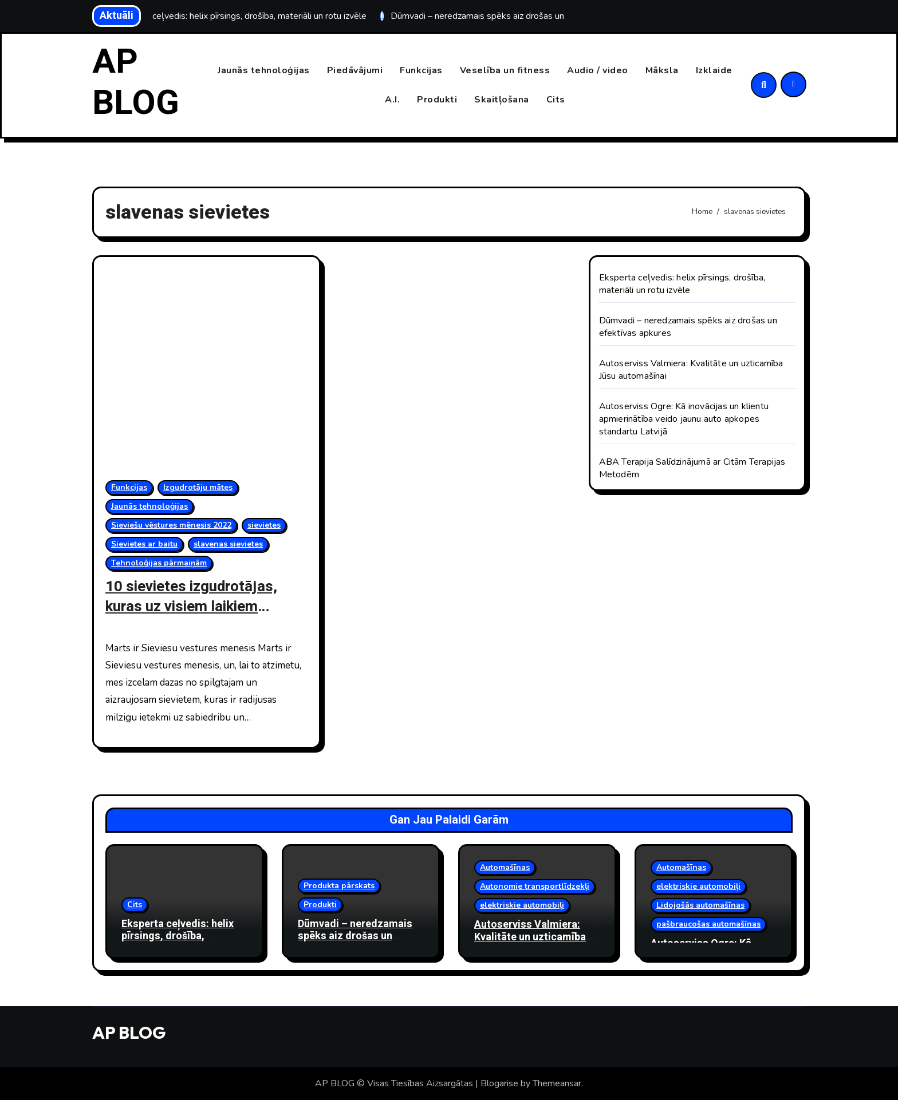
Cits (555, 99)
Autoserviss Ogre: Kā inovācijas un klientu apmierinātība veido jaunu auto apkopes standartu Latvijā (684, 419)
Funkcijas (421, 70)
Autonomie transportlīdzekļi (534, 886)
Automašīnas (505, 867)
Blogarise (499, 1083)
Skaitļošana (501, 99)
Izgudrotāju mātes (198, 487)
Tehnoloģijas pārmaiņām (159, 562)
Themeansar (557, 1083)
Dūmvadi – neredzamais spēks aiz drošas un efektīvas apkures (355, 936)
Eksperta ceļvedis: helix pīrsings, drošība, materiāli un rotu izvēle (682, 283)
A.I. (392, 99)
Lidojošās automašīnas (700, 905)
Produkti (437, 99)
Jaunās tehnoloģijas (264, 70)
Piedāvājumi (355, 70)
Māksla (662, 70)
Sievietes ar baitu (144, 544)
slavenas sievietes (228, 544)
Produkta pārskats (339, 885)
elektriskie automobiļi (522, 905)
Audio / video (597, 70)
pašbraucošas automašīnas (708, 924)
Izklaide (714, 70)
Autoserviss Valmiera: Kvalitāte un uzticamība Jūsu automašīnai (530, 937)
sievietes (264, 525)
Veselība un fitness (505, 70)
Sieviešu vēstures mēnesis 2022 (171, 525)
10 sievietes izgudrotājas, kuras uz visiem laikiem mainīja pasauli (194, 606)
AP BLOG (135, 82)
